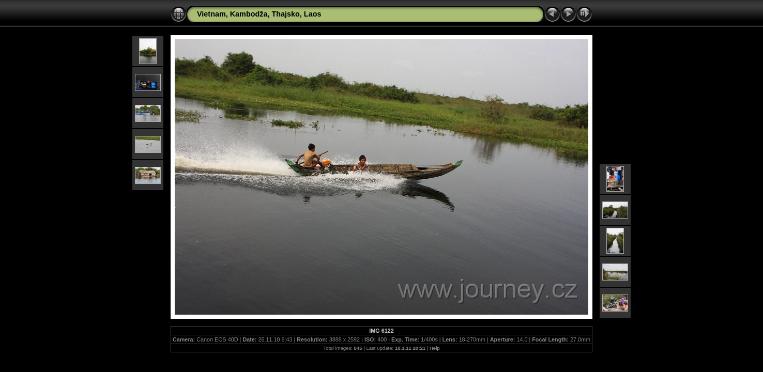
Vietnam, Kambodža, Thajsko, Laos (259, 14)
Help (435, 348)
